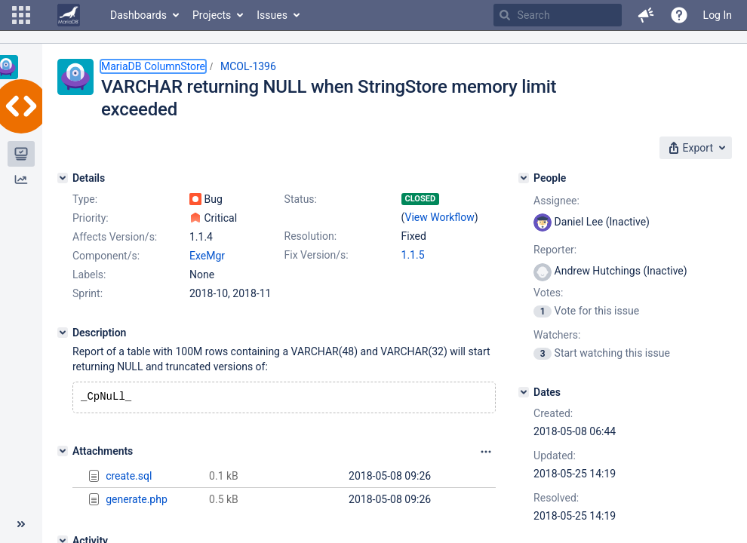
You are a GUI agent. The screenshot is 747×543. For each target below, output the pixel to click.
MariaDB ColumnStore (153, 66)
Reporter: (554, 250)
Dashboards (138, 15)
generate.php (137, 501)
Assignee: (556, 201)
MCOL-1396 (248, 66)
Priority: (90, 218)
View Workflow (440, 217)
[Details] (62, 178)
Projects (211, 15)
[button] (21, 15)
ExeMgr (207, 256)
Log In (717, 15)
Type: (84, 199)
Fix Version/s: (316, 255)
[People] (523, 178)
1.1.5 (413, 255)
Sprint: (87, 293)
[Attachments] (62, 452)
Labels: (89, 274)
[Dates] (523, 392)
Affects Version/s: (114, 237)
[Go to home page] (69, 15)
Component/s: (106, 256)
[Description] (62, 332)
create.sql (129, 477)
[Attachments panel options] (486, 453)
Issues (272, 15)
